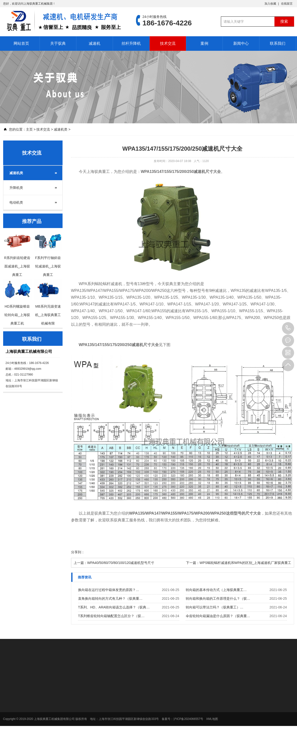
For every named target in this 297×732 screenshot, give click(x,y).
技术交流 (168, 43)
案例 (204, 43)
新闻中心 (241, 43)
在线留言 (287, 3)
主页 (29, 129)
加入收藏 (270, 3)
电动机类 (16, 202)
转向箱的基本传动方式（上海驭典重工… (216, 590)
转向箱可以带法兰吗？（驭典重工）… (214, 607)
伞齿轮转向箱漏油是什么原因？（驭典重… (218, 616)
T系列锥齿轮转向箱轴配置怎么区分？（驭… (111, 616)
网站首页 (21, 43)
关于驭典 (58, 43)
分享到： (78, 552)
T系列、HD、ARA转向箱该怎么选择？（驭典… (114, 607)
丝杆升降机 (131, 43)
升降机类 (16, 188)
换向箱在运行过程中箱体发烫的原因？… (108, 590)
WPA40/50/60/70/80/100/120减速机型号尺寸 (120, 563)
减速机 (94, 43)
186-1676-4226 (288, 328)
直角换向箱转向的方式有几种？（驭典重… (110, 598)
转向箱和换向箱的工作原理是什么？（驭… (218, 598)
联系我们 (277, 43)
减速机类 (60, 129)
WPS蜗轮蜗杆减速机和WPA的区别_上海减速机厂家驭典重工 (245, 563)
